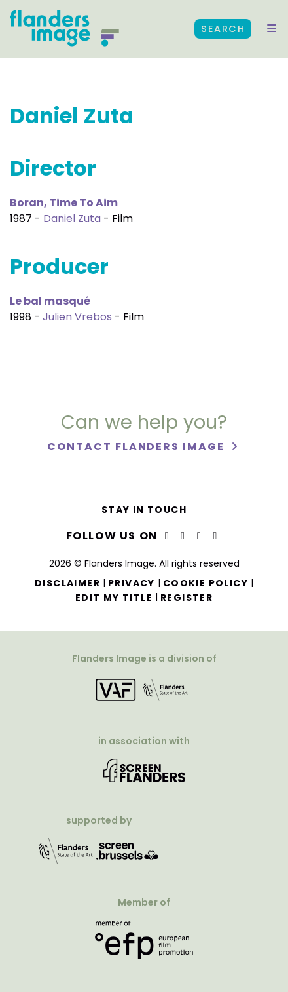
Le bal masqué (50, 301)
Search (223, 28)
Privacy (131, 583)
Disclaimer (67, 583)
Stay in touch (144, 509)
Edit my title (114, 597)
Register (186, 597)
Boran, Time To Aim (64, 202)
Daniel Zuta (72, 218)
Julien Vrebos (77, 316)
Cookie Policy (205, 583)
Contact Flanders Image (137, 446)
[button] (271, 28)
